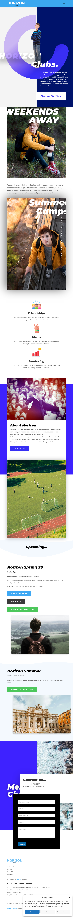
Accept (32, 912)
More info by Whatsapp (22, 609)
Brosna (18, 880)
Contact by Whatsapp (22, 689)
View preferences (63, 912)
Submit (22, 844)
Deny (47, 912)
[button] (69, 898)
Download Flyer (19, 593)
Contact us (20, 448)
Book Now (16, 601)
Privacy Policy (12, 908)
